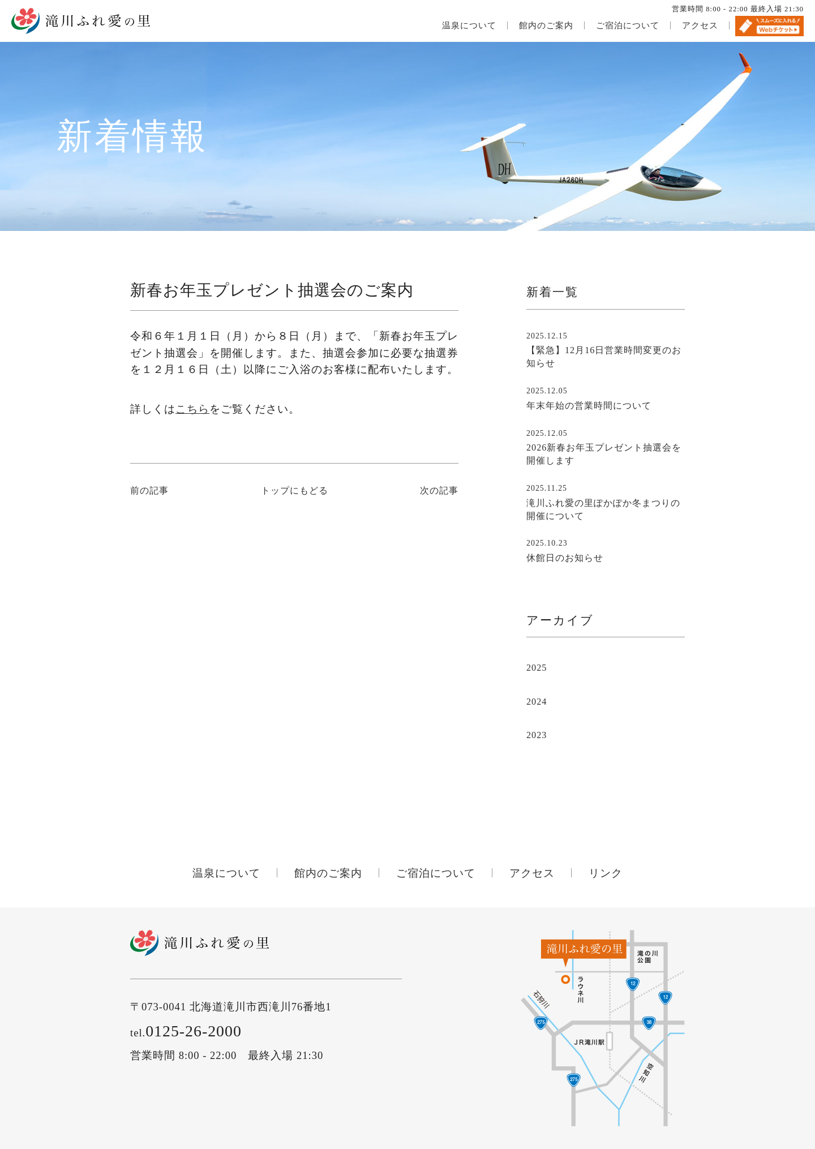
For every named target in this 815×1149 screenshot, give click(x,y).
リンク (606, 873)
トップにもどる (294, 491)
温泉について (469, 25)
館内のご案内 (546, 25)
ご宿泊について (627, 25)
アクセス (700, 25)
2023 (536, 735)
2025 (536, 668)
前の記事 (149, 491)
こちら (192, 409)
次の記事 (439, 491)
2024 (536, 702)
